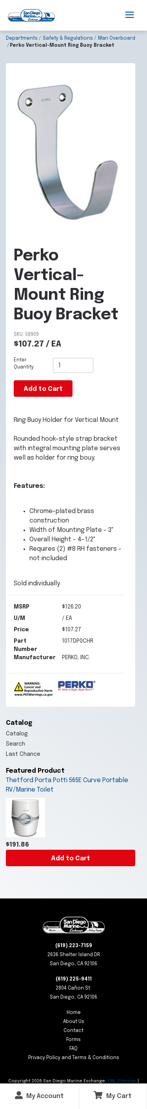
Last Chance (23, 754)
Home (74, 1012)
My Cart (113, 1095)
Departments (22, 38)
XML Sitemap (121, 1081)
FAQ (73, 1049)
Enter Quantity (24, 364)
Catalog (17, 734)
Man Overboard (116, 38)
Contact (73, 1030)
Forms (73, 1040)
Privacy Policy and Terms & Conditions (73, 1058)
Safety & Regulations (68, 38)
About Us (73, 1021)
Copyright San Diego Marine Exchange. (57, 1081)
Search (15, 744)
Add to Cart (70, 858)
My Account (39, 1095)
